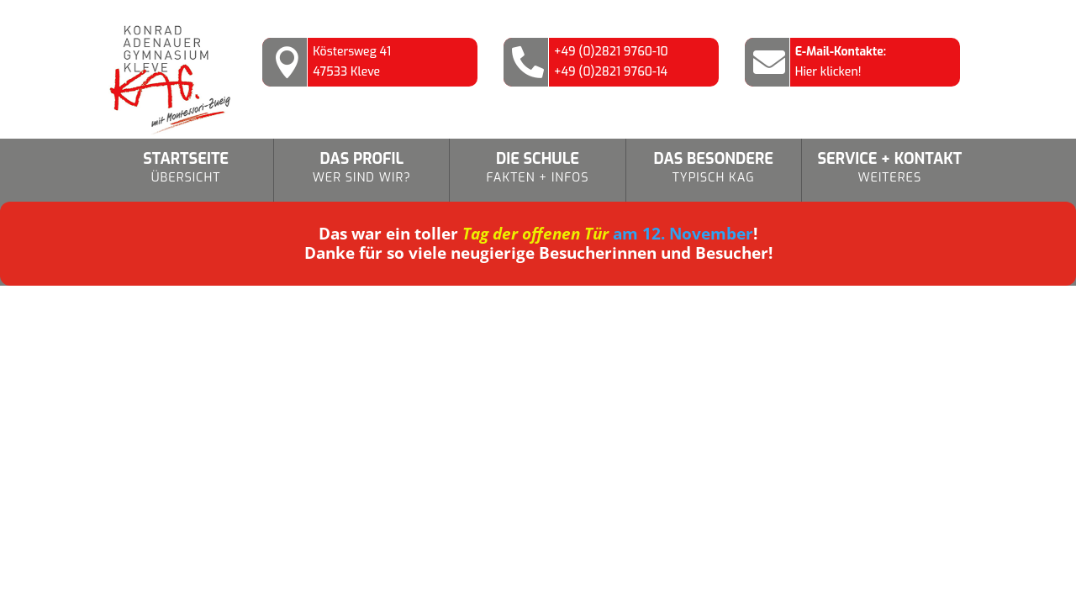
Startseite (185, 168)
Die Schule (537, 168)
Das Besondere (713, 168)
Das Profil (361, 168)
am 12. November (607, 234)
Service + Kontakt (890, 168)
